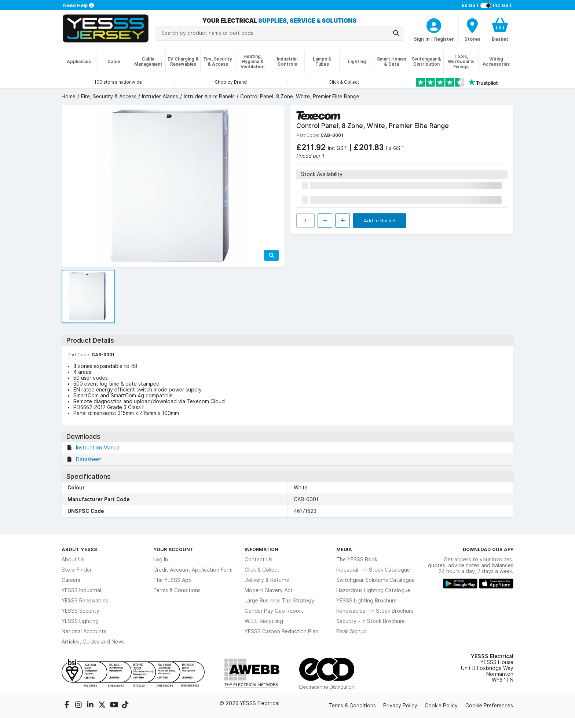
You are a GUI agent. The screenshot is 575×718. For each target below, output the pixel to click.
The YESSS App (172, 580)
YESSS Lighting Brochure (366, 601)
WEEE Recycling (264, 621)
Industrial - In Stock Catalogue (373, 570)
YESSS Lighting (80, 621)
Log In (160, 559)
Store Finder (77, 570)
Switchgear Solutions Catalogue (375, 580)
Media (344, 549)
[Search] (396, 33)
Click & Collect (262, 570)
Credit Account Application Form (192, 570)
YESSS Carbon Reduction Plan (281, 631)
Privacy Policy (400, 705)
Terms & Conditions (177, 590)
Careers (71, 580)
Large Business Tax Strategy (279, 601)
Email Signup (351, 631)
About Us (73, 559)
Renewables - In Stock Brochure (375, 611)
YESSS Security (80, 611)
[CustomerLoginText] (434, 24)
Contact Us (258, 559)
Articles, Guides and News (93, 642)
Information (261, 549)
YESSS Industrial (81, 590)
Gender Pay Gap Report (274, 611)
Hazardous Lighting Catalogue (373, 590)
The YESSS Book (356, 559)
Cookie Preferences (489, 705)
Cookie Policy (441, 705)
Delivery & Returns (267, 580)
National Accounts (84, 631)
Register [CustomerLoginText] (444, 39)
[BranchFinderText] (472, 29)
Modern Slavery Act (269, 590)
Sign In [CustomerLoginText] (422, 39)
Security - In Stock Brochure (370, 621)
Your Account (173, 549)
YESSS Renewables (85, 601)
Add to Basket (380, 220)
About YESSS (79, 549)
